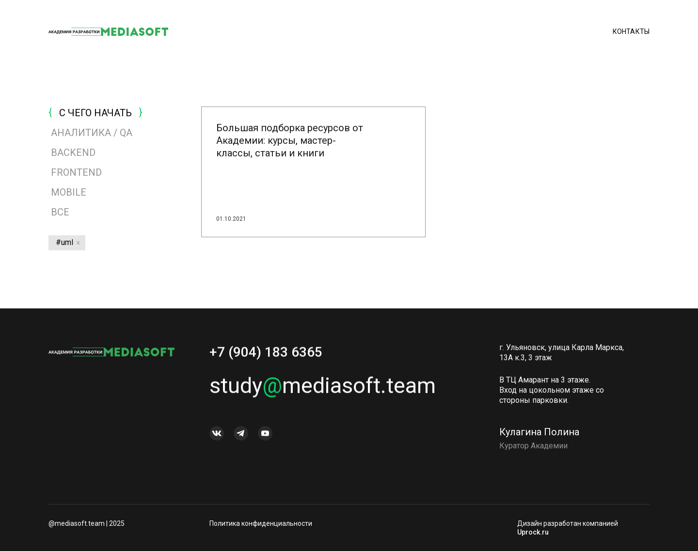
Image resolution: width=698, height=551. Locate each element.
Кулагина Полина (539, 435)
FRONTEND (76, 172)
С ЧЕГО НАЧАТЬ (95, 113)
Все (58, 212)
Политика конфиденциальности (260, 523)
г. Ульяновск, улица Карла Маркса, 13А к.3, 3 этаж (561, 355)
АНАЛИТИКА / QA (91, 132)
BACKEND (73, 152)
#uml (64, 242)
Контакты (631, 31)
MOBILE (68, 192)
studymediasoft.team (322, 388)
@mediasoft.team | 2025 (86, 523)
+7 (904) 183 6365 (265, 355)
